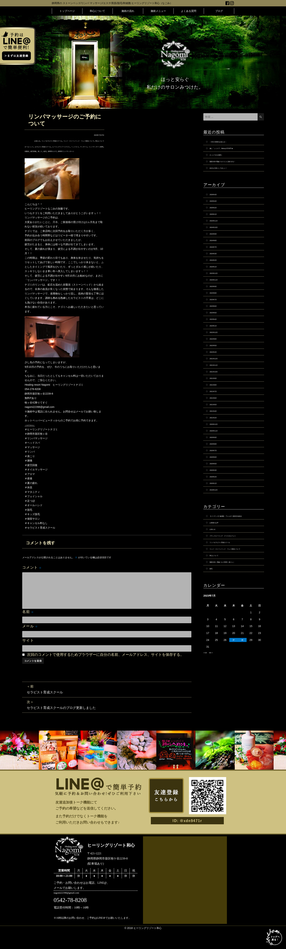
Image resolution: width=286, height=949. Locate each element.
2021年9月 (216, 414)
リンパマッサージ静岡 (66, 155)
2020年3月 (216, 522)
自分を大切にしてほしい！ (225, 172)
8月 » (215, 725)
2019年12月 (216, 545)
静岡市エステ (45, 159)
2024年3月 (216, 269)
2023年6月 (216, 330)
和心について (97, 10)
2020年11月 (216, 476)
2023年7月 (216, 322)
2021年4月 (216, 453)
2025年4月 (216, 208)
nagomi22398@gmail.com (75, 913)
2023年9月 (216, 307)
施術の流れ (127, 10)
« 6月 (206, 725)
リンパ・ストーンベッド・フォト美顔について (235, 616)
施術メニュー (158, 10)
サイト (28, 649)
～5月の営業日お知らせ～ (224, 142)
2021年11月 (216, 399)
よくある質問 (188, 10)
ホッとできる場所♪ (220, 157)
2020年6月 (216, 506)
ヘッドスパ (31, 155)
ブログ (219, 10)
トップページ (67, 10)
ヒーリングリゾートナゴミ (86, 151)
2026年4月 (216, 200)
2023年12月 (216, 292)
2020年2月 (216, 529)
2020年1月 (216, 537)
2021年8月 (216, 422)
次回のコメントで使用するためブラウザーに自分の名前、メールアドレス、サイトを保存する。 (105, 663)
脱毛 (212, 641)
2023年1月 (216, 353)
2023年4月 (216, 345)
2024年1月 (216, 284)
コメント (32, 576)
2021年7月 (216, 430)
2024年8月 (216, 254)
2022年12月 (216, 361)
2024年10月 (216, 238)
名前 (28, 621)
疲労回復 (94, 155)
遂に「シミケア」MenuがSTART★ (230, 149)
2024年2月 (216, 276)
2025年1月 (216, 223)
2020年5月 (216, 514)
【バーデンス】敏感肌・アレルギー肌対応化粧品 (235, 574)
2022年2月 (216, 384)
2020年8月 (216, 491)
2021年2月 (216, 460)
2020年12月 (216, 468)
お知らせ (30, 140)
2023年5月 (216, 338)
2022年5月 (216, 376)
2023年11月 (216, 299)
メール (30, 635)
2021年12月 (216, 391)
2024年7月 (216, 261)
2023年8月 (216, 315)
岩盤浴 (84, 155)
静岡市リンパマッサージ (69, 159)
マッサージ (45, 155)
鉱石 (33, 159)
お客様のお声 (217, 583)
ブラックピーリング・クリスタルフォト (233, 599)
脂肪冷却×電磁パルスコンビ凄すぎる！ (232, 165)
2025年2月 (216, 215)
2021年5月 (216, 445)
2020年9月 (216, 483)
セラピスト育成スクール (55, 151)
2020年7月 (216, 499)
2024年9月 (216, 246)
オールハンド (32, 151)
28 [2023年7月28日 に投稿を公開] (242, 713)
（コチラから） (33, 433)
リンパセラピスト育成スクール (54, 140)
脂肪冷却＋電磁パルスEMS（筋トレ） (231, 633)
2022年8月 (216, 368)
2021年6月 (216, 437)
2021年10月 (216, 407)
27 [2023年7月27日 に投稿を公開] (233, 713)
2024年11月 (216, 231)
